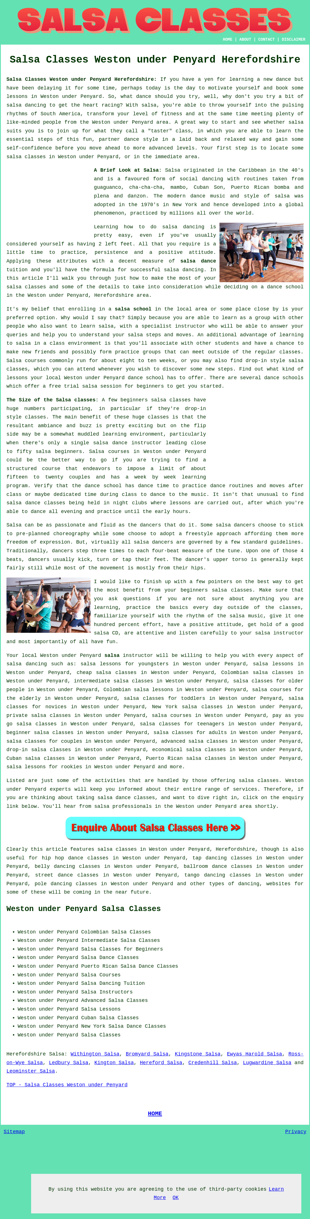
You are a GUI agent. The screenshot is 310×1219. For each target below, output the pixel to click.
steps (225, 369)
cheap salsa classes (107, 672)
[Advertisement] (48, 201)
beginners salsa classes (156, 400)
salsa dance (198, 261)
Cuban (88, 1018)
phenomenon (109, 213)
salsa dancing (184, 270)
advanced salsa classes (194, 741)
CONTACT (266, 39)
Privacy (295, 1132)
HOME (227, 39)
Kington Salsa (114, 1063)
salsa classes (26, 287)
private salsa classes (38, 715)
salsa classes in (122, 849)
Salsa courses (109, 451)
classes (290, 352)
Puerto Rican (99, 966)
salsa (282, 196)
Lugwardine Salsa (267, 1063)
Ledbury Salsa (68, 1063)
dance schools (284, 378)
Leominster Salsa (30, 1071)
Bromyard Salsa (147, 1054)
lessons (180, 503)
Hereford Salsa (161, 1063)
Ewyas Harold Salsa (254, 1054)
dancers (150, 525)
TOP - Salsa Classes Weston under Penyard (67, 1085)
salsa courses (171, 715)
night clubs (130, 503)
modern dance (186, 196)
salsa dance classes (35, 503)
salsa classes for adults (190, 732)
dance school (285, 287)
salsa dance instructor (127, 443)
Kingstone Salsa (198, 1054)
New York (93, 1026)
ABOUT (245, 39)
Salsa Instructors (107, 992)
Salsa (172, 170)
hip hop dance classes (75, 858)
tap (196, 858)
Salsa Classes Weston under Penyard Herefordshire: (81, 79)
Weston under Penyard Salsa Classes (83, 909)
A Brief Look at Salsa (126, 170)
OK (176, 1197)
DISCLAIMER (293, 39)
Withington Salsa (95, 1054)
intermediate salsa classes (113, 681)
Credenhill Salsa (212, 1063)
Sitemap (14, 1132)
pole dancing (53, 884)
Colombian (94, 932)
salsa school (133, 309)
